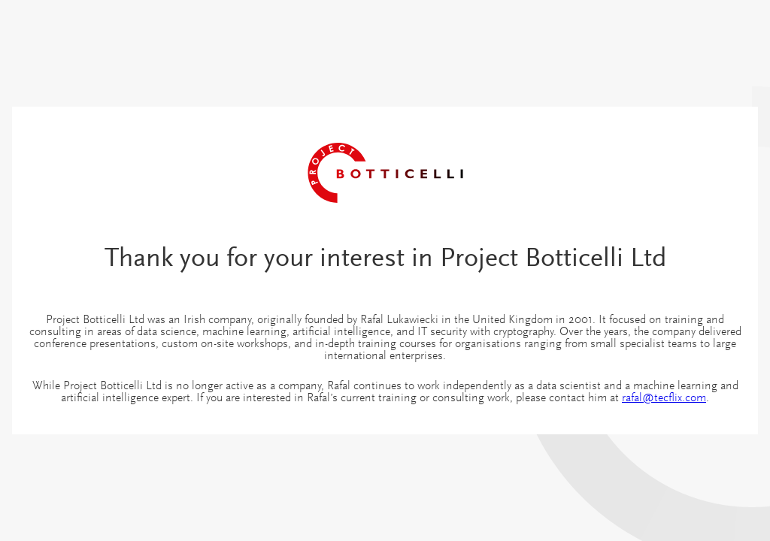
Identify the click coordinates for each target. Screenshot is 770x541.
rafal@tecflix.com (664, 398)
